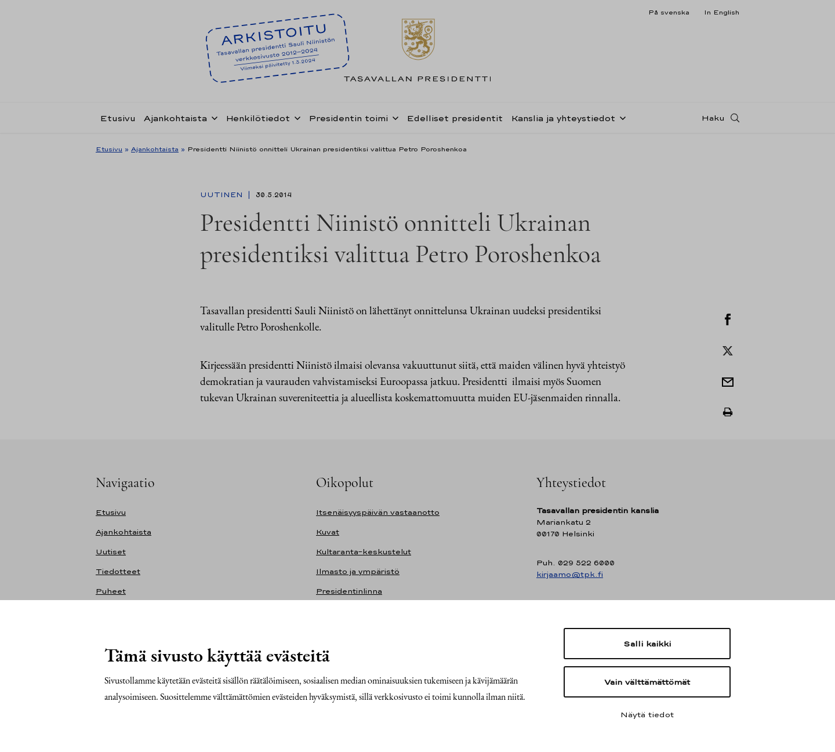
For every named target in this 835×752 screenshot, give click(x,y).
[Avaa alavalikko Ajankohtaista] (212, 117)
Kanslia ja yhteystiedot (563, 117)
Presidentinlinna (349, 591)
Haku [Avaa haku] (713, 117)
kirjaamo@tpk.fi (569, 574)
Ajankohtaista (175, 117)
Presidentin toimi (348, 117)
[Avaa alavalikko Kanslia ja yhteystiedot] (620, 117)
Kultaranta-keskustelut (363, 552)
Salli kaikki (647, 643)
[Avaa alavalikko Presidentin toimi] (393, 117)
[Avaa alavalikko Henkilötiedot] (295, 117)
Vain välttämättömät (647, 682)
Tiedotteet (118, 571)
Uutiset (111, 552)
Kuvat (327, 532)
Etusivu (118, 117)
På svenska (668, 12)
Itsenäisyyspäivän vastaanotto (378, 512)
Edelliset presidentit (454, 117)
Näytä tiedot (647, 714)
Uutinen (222, 194)
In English (721, 12)
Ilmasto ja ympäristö (358, 571)
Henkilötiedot (258, 117)
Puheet (111, 591)
